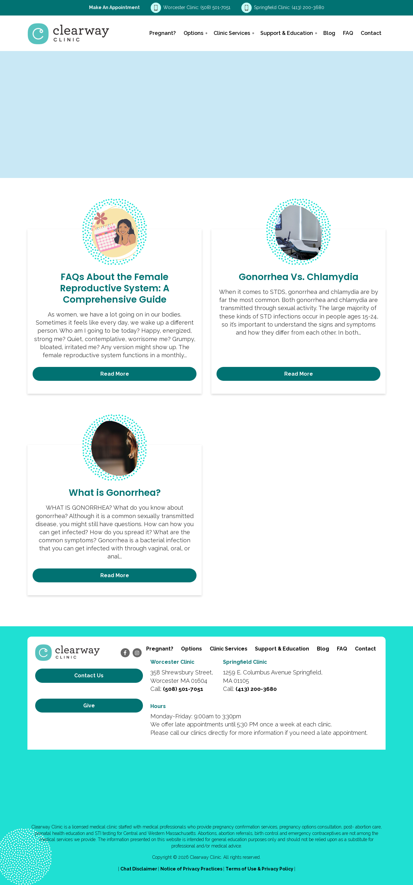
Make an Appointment (114, 7)
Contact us (89, 675)
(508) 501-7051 (216, 7)
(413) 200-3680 (308, 7)
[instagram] (137, 652)
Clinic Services (232, 33)
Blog (329, 33)
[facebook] (125, 652)
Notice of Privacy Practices (191, 868)
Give (89, 697)
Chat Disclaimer (139, 868)
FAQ (348, 33)
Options (193, 33)
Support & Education (286, 33)
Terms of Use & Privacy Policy (260, 868)
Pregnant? (162, 33)
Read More (114, 374)
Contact (371, 33)
